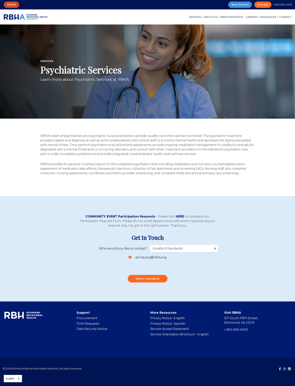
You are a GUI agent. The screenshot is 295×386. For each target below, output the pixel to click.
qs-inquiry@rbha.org (151, 257)
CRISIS (11, 4)
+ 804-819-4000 (282, 4)
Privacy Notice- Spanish (167, 323)
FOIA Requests (88, 323)
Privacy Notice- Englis (166, 318)
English (10, 378)
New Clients (240, 4)
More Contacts (148, 278)
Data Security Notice (92, 329)
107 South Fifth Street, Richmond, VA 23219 (241, 320)
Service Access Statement (169, 329)
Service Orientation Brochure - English (179, 334)
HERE (180, 216)
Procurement (87, 318)
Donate (263, 4)
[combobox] (13, 378)
